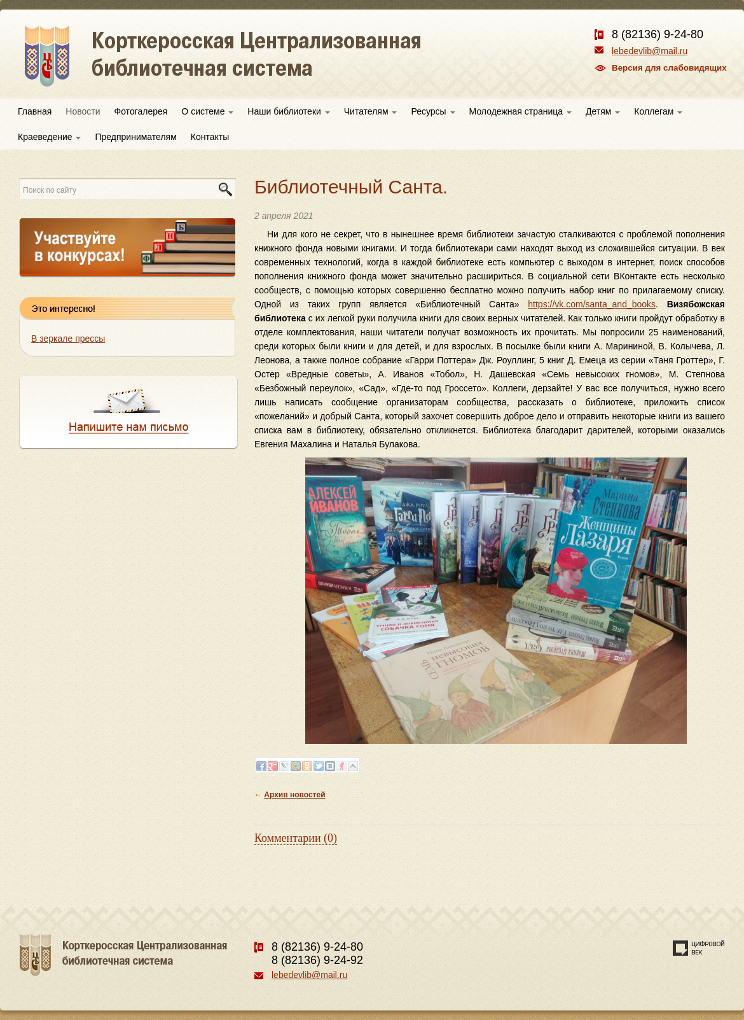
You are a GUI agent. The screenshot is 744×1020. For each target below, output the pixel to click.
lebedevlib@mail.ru (649, 51)
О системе (207, 111)
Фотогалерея (141, 111)
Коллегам (658, 111)
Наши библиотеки (288, 111)
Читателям (370, 111)
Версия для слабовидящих (669, 68)
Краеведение (49, 137)
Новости (82, 111)
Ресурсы (433, 111)
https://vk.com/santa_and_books (592, 304)
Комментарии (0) (295, 838)
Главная (35, 111)
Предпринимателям (135, 137)
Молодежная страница (520, 111)
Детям (603, 111)
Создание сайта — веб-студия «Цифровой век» (699, 948)
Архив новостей (294, 794)
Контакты (210, 137)
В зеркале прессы (68, 338)
